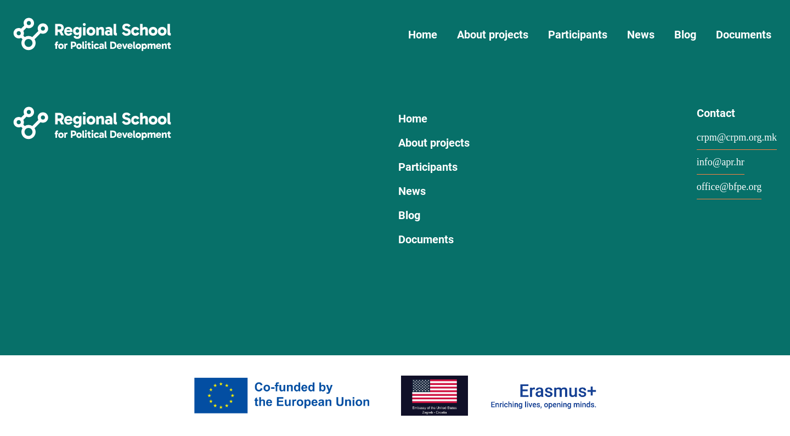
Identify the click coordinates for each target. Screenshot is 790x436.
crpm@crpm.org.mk (737, 137)
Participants (577, 34)
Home (422, 34)
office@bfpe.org (729, 186)
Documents (743, 34)
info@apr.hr (720, 161)
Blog (685, 34)
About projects (492, 34)
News (640, 34)
